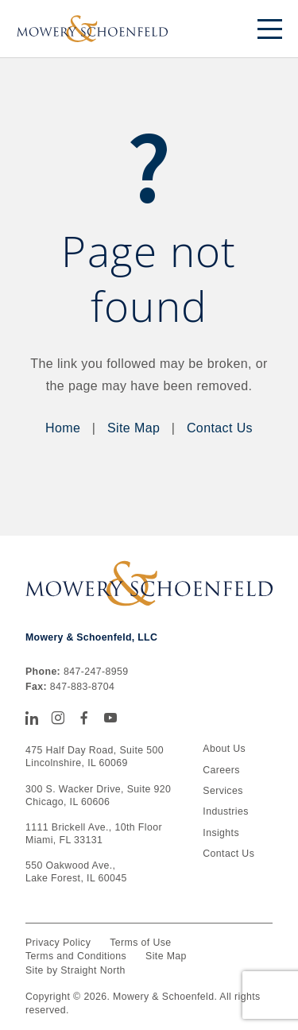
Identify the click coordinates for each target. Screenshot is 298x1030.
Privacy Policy (58, 942)
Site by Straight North (75, 970)
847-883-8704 (82, 686)
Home (62, 428)
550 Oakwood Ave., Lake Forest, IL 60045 (76, 872)
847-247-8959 (96, 671)
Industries (225, 811)
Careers (221, 770)
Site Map (133, 428)
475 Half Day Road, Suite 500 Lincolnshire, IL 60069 (94, 757)
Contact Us (220, 428)
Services (222, 791)
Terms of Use (140, 942)
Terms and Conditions (75, 956)
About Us (224, 748)
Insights (221, 833)
